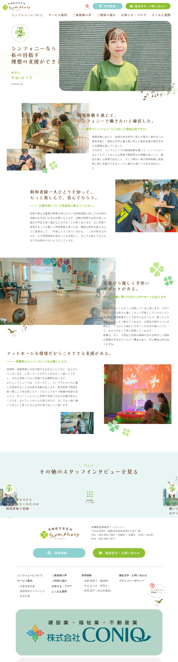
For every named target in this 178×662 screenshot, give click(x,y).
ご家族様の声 (82, 14)
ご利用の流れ (106, 14)
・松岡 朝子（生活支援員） (97, 620)
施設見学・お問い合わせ (150, 6)
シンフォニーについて (27, 14)
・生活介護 (23, 625)
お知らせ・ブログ (133, 14)
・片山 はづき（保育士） (96, 615)
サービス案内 (57, 14)
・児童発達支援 (26, 615)
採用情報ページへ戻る (90, 512)
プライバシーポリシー (131, 610)
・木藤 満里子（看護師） (96, 610)
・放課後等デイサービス (31, 620)
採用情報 (110, 6)
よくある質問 (161, 14)
